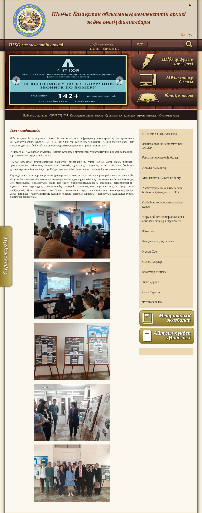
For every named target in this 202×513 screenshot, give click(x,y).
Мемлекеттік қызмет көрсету (161, 177)
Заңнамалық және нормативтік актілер (162, 145)
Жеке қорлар (150, 282)
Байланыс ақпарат (35, 115)
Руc (189, 34)
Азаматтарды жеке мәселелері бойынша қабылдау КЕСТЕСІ (162, 190)
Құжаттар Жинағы (154, 271)
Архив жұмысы (147, 115)
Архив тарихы (58, 114)
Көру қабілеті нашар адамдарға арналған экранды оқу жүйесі (163, 219)
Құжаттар (148, 231)
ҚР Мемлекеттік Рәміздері (159, 133)
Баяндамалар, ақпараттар (158, 241)
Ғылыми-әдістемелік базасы (160, 157)
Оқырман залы (169, 115)
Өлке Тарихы (151, 292)
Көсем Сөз (149, 251)
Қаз (183, 34)
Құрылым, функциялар (120, 115)
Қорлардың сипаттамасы (86, 115)
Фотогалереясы (152, 301)
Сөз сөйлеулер (152, 261)
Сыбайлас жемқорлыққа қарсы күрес (162, 204)
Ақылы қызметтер (154, 167)
